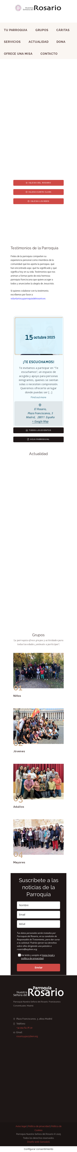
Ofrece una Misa (18, 53)
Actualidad (38, 42)
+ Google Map (40, 421)
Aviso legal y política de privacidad (38, 957)
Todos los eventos (38, 430)
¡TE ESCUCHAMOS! (38, 362)
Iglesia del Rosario (38, 183)
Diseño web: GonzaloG (38, 1142)
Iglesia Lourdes (38, 201)
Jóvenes (19, 751)
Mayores (19, 862)
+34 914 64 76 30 (24, 1027)
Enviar (38, 967)
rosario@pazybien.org (27, 1036)
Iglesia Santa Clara (38, 192)
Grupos (41, 30)
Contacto (48, 53)
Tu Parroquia (15, 30)
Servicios (12, 42)
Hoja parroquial (38, 439)
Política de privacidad (38, 1126)
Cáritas (63, 30)
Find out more (38, 397)
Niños (17, 695)
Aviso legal (21, 1126)
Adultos (18, 806)
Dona (60, 42)
